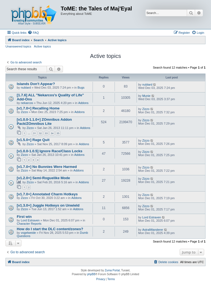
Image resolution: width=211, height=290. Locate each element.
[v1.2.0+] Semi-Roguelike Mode (43, 178)
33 (46, 133)
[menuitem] (33, 32)
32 (40, 133)
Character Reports (29, 223)
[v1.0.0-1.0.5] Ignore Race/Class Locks (49, 151)
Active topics (42, 46)
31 (34, 133)
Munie (146, 95)
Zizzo (24, 112)
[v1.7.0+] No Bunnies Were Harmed (47, 167)
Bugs (80, 87)
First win (24, 217)
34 (52, 133)
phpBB (91, 274)
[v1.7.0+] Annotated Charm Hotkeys (47, 194)
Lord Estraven (30, 220)
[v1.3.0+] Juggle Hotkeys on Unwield (48, 205)
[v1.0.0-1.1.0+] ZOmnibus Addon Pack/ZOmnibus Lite (44, 121)
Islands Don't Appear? (36, 84)
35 (58, 133)
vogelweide (28, 232)
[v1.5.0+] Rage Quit (33, 140)
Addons (83, 103)
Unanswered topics (18, 46)
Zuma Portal (112, 270)
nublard (26, 87)
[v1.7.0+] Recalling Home (38, 108)
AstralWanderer (152, 229)
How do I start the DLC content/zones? (50, 229)
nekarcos (27, 103)
